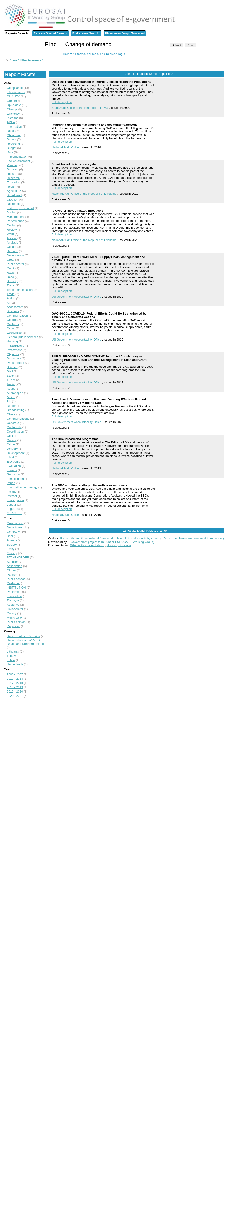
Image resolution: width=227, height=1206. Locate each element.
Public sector (15, 264)
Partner (12, 574)
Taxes (11, 285)
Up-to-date (14, 105)
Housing (12, 341)
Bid (9, 401)
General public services (22, 337)
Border (11, 405)
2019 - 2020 (15, 691)
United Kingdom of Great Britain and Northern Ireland (25, 642)
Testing (11, 384)
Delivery (12, 448)
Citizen (11, 570)
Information (14, 126)
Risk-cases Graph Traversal (125, 33)
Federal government (20, 208)
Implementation (17, 156)
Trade (10, 294)
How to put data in (119, 545)
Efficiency (13, 113)
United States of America (23, 636)
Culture (12, 246)
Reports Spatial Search (50, 33)
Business (13, 311)
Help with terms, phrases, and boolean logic (94, 54)
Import (11, 483)
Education (13, 182)
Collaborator (15, 609)
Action (11, 298)
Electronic (13, 461)
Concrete (13, 423)
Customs (13, 324)
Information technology (22, 487)
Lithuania (13, 651)
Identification (15, 478)
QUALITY (13, 96)
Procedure (14, 358)
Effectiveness (16, 92)
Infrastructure (16, 345)
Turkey (11, 655)
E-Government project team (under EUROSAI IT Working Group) (111, 542)
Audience (13, 604)
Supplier (12, 561)
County (11, 440)
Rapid (11, 272)
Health (11, 186)
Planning (13, 165)
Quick (10, 268)
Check (11, 414)
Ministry (12, 553)
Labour (11, 504)
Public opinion (16, 622)
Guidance (13, 474)
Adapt (11, 388)
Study (10, 375)
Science (12, 367)
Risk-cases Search (85, 33)
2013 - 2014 (15, 678)
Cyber (11, 328)
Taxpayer (13, 600)
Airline (11, 397)
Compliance (15, 88)
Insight (11, 491)
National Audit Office (66, 147)
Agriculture (14, 191)
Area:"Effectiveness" (26, 60)
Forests (12, 470)
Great (10, 259)
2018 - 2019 (15, 687)
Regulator (13, 626)
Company (13, 531)
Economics (14, 332)
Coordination (15, 431)
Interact (12, 496)
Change (12, 109)
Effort (10, 457)
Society (12, 544)
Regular (12, 173)
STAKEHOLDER (18, 557)
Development (16, 453)
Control (12, 320)
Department (15, 527)
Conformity (14, 427)
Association (14, 566)
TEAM (11, 380)
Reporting (13, 143)
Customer (13, 583)
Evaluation (14, 466)
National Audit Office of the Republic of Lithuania (84, 193)
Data (10, 152)
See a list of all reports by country (138, 538)
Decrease (13, 204)
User (10, 536)
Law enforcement (18, 161)
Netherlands (15, 664)
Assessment (15, 307)
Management (15, 216)
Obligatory (14, 135)
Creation (12, 199)
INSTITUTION (16, 587)
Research (13, 178)
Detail (10, 130)
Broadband (14, 195)
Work (10, 234)
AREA (11, 122)
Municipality (15, 617)
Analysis (12, 242)
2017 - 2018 (15, 683)
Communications (18, 418)
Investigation (15, 500)
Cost (10, 435)
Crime (11, 444)
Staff (10, 371)
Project (11, 139)
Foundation (14, 596)
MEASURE (14, 513)
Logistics (13, 509)
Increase (12, 118)
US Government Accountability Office (77, 296)
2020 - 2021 (15, 696)
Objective (13, 354)
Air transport (15, 393)
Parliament (14, 592)
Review (12, 229)
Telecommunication (20, 289)
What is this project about (87, 545)
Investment (14, 350)
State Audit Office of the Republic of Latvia (80, 107)
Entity (10, 549)
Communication (17, 315)
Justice (11, 212)
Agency (12, 540)
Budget (11, 148)
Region (11, 225)
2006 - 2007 (15, 674)
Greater (12, 100)
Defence (12, 251)
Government (15, 523)
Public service (16, 579)
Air (8, 302)
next (165, 530)
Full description (62, 102)
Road (10, 277)
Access (12, 238)
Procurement (15, 362)
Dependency (15, 255)
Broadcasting (15, 410)
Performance (15, 221)
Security (12, 281)
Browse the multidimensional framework (87, 538)
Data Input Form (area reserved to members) (194, 538)
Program (12, 169)
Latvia (11, 660)
